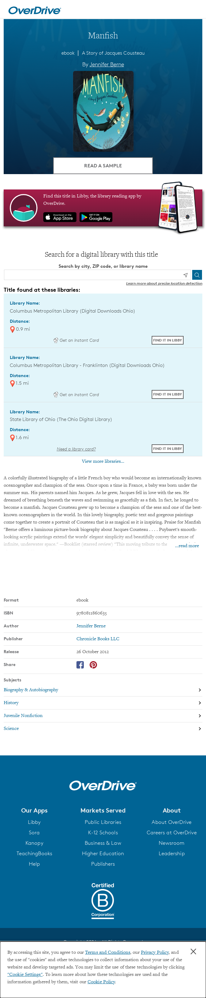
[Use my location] (185, 275)
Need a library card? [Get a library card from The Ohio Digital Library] (76, 448)
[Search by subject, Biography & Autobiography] (103, 690)
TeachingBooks (34, 853)
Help (34, 864)
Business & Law (103, 843)
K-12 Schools (103, 832)
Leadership (172, 853)
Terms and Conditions (107, 952)
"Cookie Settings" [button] (25, 974)
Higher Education (103, 853)
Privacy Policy (155, 952)
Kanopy (34, 843)
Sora (34, 832)
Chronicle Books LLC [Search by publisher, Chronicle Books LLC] (97, 639)
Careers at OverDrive (172, 832)
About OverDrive (172, 822)
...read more (187, 546)
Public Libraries (103, 822)
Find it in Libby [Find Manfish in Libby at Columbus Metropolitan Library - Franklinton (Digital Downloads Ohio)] (167, 394)
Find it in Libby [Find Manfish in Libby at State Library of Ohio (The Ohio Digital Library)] (167, 448)
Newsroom (172, 843)
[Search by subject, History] (103, 703)
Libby (34, 822)
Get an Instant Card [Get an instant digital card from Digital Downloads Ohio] (76, 340)
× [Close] (193, 951)
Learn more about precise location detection (164, 283)
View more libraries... (103, 461)
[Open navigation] (194, 10)
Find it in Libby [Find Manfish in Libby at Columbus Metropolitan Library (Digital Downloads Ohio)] (167, 340)
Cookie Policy (101, 982)
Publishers (103, 864)
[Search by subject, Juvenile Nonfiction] (103, 716)
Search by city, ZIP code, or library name (103, 266)
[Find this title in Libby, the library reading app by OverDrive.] (103, 207)
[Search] (197, 275)
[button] (34, 810)
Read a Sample (103, 165)
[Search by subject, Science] (103, 729)
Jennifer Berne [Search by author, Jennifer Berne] (107, 64)
